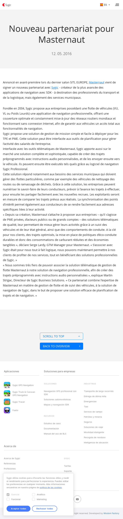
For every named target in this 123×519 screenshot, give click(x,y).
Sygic (54, 87)
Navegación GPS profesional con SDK (60, 393)
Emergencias (90, 401)
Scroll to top (61, 336)
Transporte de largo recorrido (99, 391)
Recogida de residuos (95, 437)
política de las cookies (51, 487)
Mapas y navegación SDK (56, 404)
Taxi (86, 406)
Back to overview (61, 346)
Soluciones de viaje (93, 427)
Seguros (88, 422)
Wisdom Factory (111, 513)
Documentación (51, 428)
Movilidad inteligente (94, 432)
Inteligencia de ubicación (96, 442)
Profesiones (10, 468)
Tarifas (67, 466)
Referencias (10, 463)
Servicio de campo (93, 411)
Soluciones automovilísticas (57, 399)
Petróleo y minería (93, 416)
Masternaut (96, 82)
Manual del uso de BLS (55, 433)
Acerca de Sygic (12, 458)
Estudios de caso (52, 423)
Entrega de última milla (95, 396)
